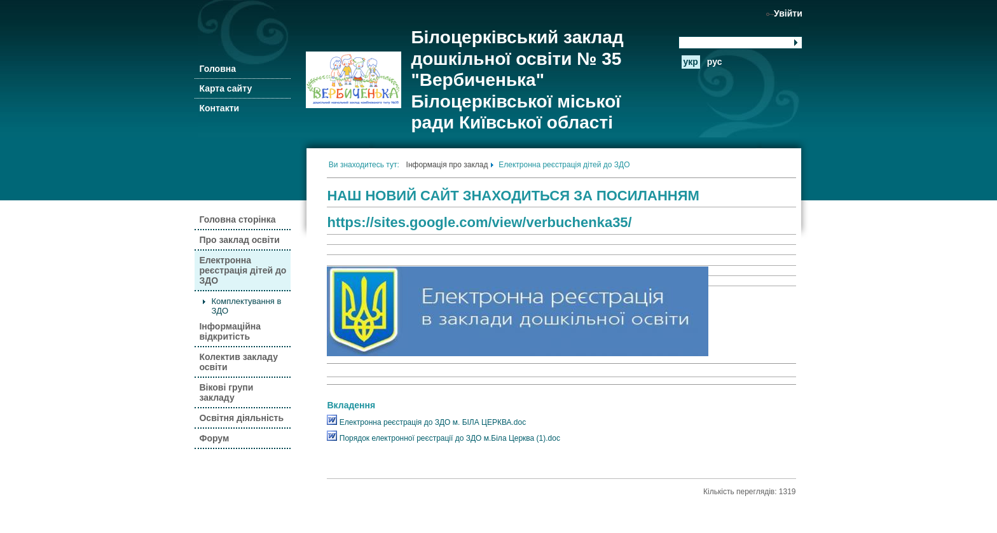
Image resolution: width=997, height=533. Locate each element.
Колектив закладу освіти (238, 362)
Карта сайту (225, 88)
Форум (214, 438)
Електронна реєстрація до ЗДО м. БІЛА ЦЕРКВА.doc (426, 422)
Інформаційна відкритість (230, 331)
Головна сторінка (237, 219)
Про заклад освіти (239, 240)
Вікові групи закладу (226, 392)
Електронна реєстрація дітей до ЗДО (242, 270)
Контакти (219, 108)
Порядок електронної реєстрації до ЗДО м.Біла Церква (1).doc (443, 438)
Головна (217, 69)
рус (714, 62)
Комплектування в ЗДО (246, 305)
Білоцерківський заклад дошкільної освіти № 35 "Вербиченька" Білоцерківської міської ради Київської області (517, 79)
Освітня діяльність (241, 418)
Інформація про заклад (447, 164)
